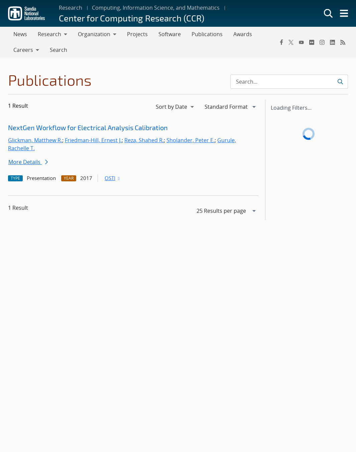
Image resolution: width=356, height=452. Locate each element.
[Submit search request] (340, 82)
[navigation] (175, 106)
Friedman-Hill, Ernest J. (93, 140)
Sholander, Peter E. (190, 140)
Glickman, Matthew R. (35, 140)
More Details (28, 162)
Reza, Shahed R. (144, 140)
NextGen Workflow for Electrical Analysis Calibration (88, 127)
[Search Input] (289, 82)
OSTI (113, 178)
